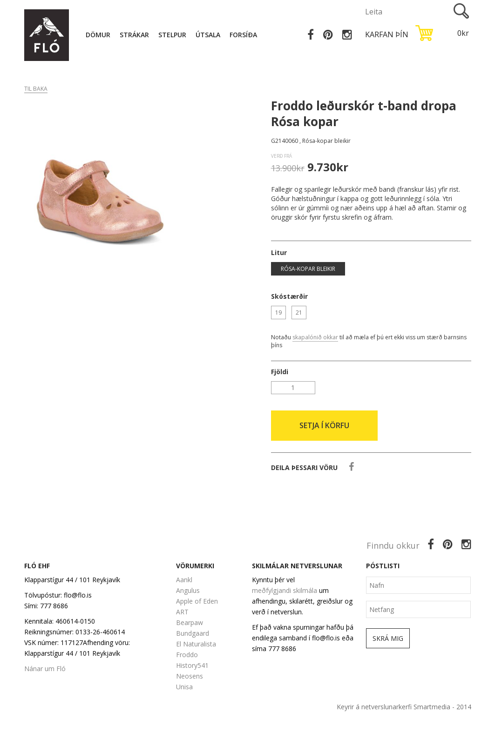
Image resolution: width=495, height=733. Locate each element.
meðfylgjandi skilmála (284, 590)
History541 (192, 665)
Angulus (188, 590)
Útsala (208, 34)
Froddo (187, 654)
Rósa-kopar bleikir (308, 269)
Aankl (184, 579)
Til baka (35, 89)
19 (278, 312)
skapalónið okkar (315, 337)
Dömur (98, 34)
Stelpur (172, 34)
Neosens (189, 676)
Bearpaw (189, 622)
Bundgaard (192, 633)
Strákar (134, 34)
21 (299, 312)
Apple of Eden (197, 601)
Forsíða (243, 34)
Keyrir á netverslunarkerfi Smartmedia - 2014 (404, 706)
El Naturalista (196, 643)
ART (182, 611)
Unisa (184, 686)
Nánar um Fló (45, 668)
